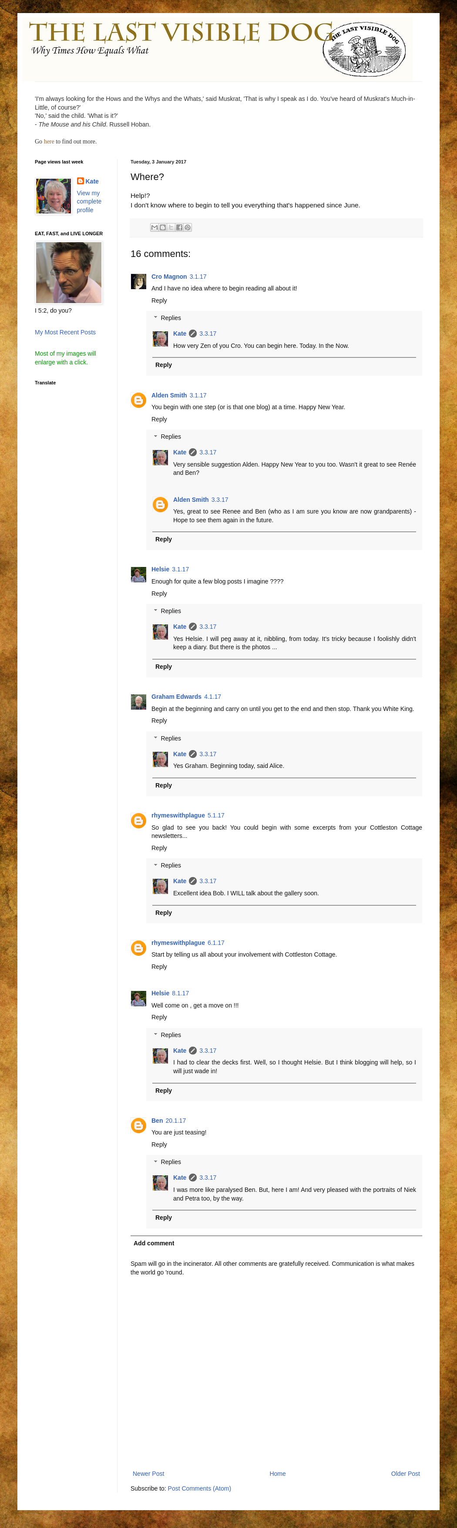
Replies (171, 318)
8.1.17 (180, 993)
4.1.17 (212, 696)
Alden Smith (169, 395)
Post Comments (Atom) (199, 1488)
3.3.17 (207, 333)
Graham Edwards (176, 696)
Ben (157, 1120)
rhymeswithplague (178, 815)
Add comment (154, 1243)
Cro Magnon (169, 276)
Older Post (405, 1473)
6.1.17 (216, 942)
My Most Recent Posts (65, 332)
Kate (179, 333)
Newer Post (148, 1473)
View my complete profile (89, 202)
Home (277, 1473)
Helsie (160, 569)
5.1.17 (216, 815)
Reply (159, 300)
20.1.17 (175, 1120)
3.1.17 (198, 276)
